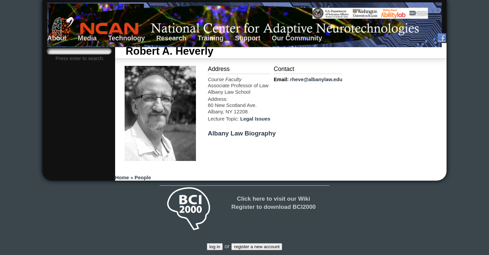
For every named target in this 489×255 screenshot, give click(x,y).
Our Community (297, 38)
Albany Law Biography (242, 133)
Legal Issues (255, 119)
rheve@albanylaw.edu (316, 79)
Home (122, 177)
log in (215, 246)
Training (210, 38)
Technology (126, 38)
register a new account (256, 246)
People (142, 177)
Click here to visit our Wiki (273, 198)
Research (171, 38)
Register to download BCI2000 (273, 206)
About (57, 38)
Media (87, 38)
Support (247, 38)
